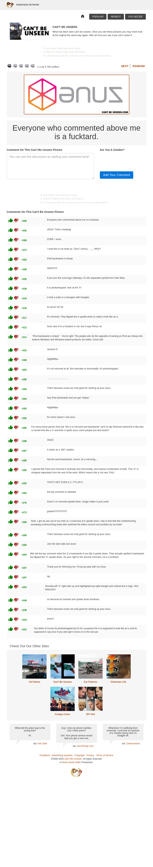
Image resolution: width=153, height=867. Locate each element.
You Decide (135, 16)
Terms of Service (104, 755)
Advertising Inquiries (62, 755)
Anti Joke (42, 743)
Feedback (45, 755)
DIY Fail (90, 714)
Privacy (90, 755)
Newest (116, 16)
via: (35, 743)
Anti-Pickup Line (85, 746)
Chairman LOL (119, 682)
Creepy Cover (62, 714)
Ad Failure (34, 682)
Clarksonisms (133, 743)
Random (139, 66)
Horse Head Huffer (71, 762)
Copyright (80, 755)
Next (124, 66)
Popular (97, 16)
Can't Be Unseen (62, 682)
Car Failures (90, 682)
